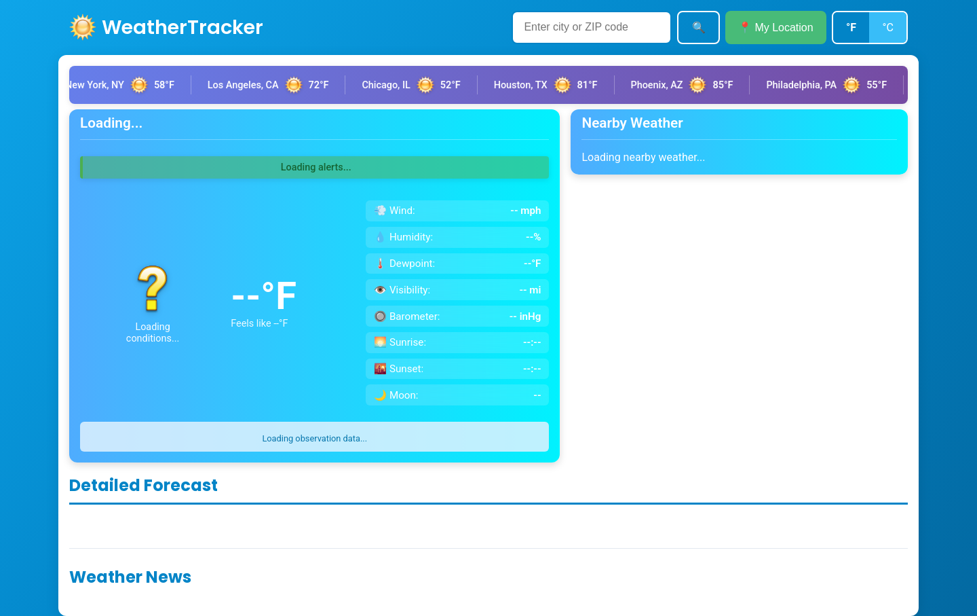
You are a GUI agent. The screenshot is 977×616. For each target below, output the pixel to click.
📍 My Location (775, 27)
